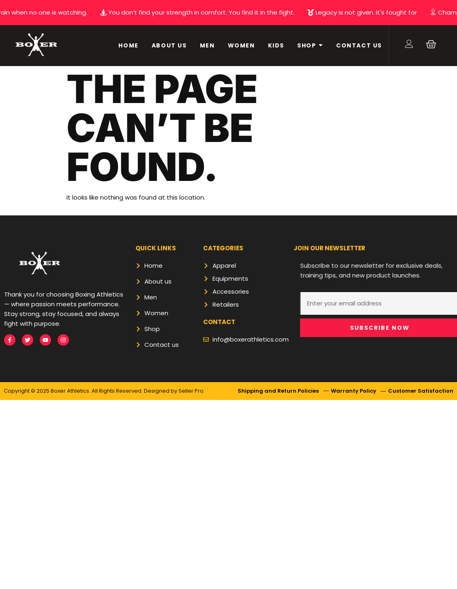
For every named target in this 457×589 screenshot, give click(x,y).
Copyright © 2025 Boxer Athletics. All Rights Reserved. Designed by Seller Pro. (104, 391)
